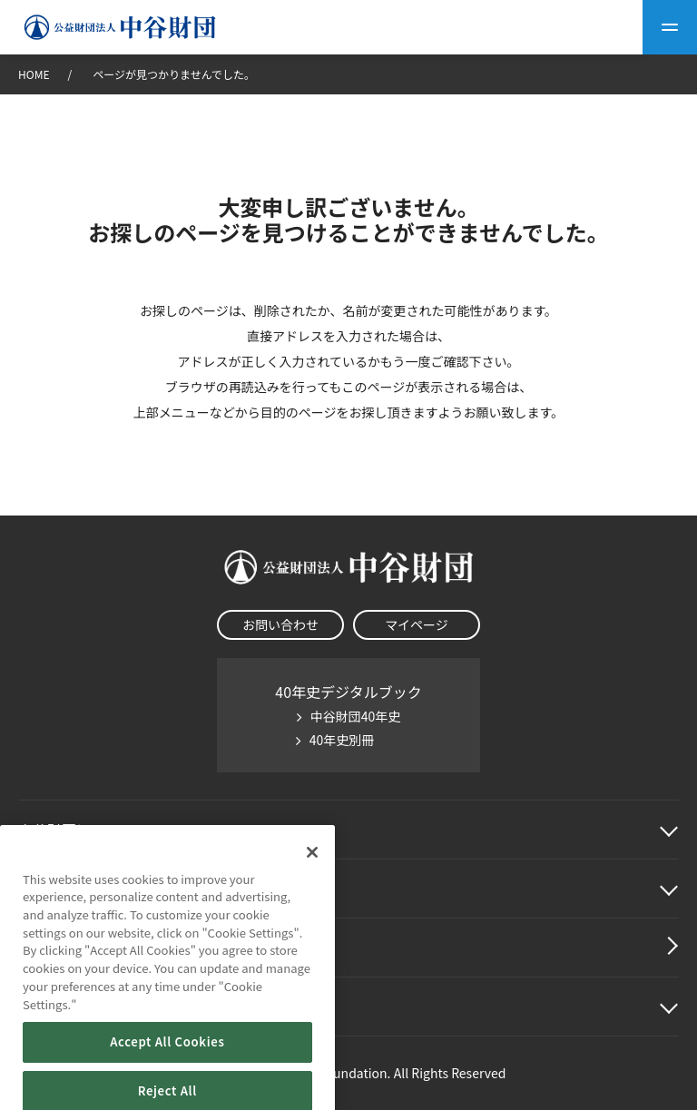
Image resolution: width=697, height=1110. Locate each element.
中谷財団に (76, 829)
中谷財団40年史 (355, 716)
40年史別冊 (342, 740)
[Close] (312, 871)
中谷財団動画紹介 (76, 947)
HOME (33, 74)
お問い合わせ (280, 624)
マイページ (416, 624)
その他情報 (54, 1006)
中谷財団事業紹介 (76, 888)
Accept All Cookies (167, 1061)
